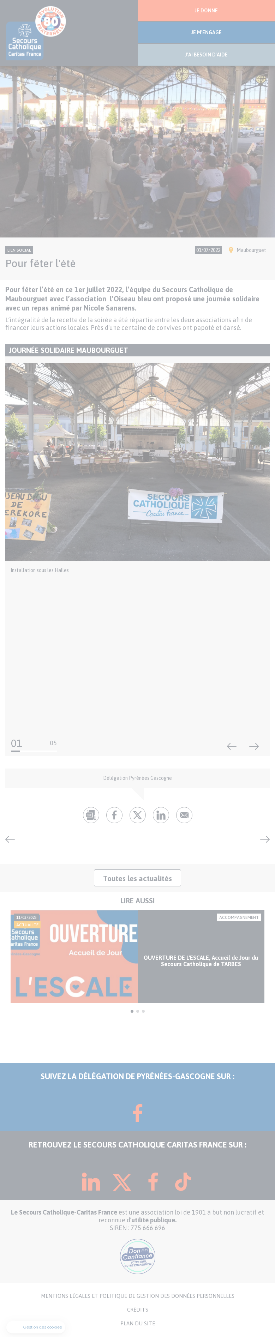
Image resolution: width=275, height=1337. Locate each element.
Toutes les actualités (137, 878)
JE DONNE (206, 10)
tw (138, 815)
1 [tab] (132, 1011)
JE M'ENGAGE (206, 32)
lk (161, 815)
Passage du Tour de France (12, 839)
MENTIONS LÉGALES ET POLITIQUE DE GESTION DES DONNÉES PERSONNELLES (137, 1296)
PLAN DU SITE (137, 1323)
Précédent (232, 746)
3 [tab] (143, 1011)
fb (114, 815)
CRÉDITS (137, 1309)
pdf (91, 815)
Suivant (254, 746)
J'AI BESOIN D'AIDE (206, 55)
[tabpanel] (137, 956)
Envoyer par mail (184, 815)
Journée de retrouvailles (262, 839)
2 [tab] (137, 1011)
